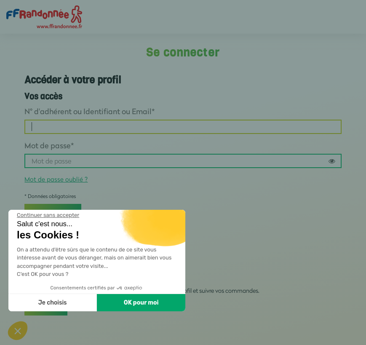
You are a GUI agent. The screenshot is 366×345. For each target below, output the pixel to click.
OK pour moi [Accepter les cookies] (141, 302)
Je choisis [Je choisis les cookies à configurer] (52, 302)
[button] (18, 331)
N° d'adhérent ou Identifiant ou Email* (89, 111)
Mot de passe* (49, 145)
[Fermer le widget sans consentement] (48, 215)
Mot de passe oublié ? (56, 179)
